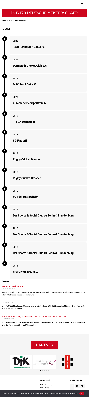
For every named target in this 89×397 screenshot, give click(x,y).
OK (82, 393)
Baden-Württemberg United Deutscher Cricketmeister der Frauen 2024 (34, 316)
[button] (44, 345)
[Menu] (82, 4)
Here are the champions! (13, 286)
